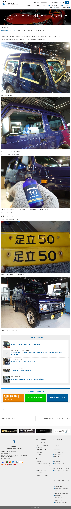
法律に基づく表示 (58, 497)
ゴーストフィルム (57, 443)
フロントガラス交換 (41, 443)
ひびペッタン (40, 454)
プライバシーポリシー (59, 500)
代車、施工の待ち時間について (61, 493)
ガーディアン (39, 468)
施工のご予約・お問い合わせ (61, 502)
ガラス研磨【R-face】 (41, 449)
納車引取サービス (58, 495)
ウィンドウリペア (40, 447)
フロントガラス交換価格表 (42, 445)
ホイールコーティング (41, 470)
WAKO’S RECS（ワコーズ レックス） (62, 470)
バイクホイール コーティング (10, 418)
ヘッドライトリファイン (42, 472)
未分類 (14, 30)
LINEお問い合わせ (36, 397)
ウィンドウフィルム (58, 445)
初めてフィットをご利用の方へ (61, 488)
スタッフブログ (8, 30)
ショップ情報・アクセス (60, 484)
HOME (2, 30)
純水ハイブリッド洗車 (58, 459)
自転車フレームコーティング (43, 475)
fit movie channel (58, 486)
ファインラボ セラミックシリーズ (44, 463)
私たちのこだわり (40, 461)
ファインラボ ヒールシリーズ (43, 466)
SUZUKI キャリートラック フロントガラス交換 (56, 418)
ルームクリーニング (58, 466)
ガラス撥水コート (40, 452)
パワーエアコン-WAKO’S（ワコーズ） (62, 468)
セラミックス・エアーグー (59, 463)
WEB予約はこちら (58, 397)
